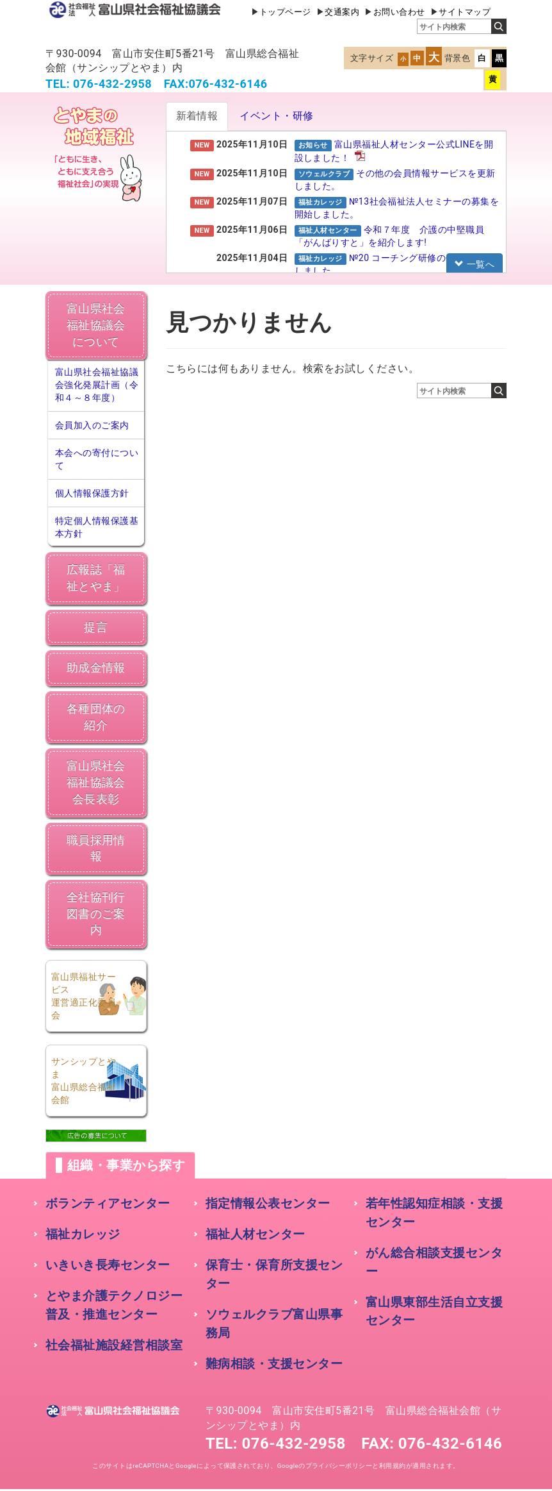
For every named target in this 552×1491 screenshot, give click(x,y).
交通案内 (342, 12)
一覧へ (474, 264)
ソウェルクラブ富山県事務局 (274, 1323)
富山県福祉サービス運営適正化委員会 (83, 996)
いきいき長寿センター (107, 1265)
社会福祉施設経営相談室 (114, 1345)
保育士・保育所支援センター (274, 1274)
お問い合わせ (399, 12)
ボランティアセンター (107, 1203)
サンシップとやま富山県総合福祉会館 (83, 1080)
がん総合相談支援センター (434, 1262)
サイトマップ (465, 12)
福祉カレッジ (82, 1234)
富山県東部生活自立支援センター (434, 1311)
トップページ (285, 12)
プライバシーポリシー (339, 1465)
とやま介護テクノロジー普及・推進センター (114, 1305)
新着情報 (197, 116)
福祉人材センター (255, 1234)
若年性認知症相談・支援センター (434, 1212)
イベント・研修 (276, 116)
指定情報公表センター (268, 1203)
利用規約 (392, 1465)
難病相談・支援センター (274, 1363)
